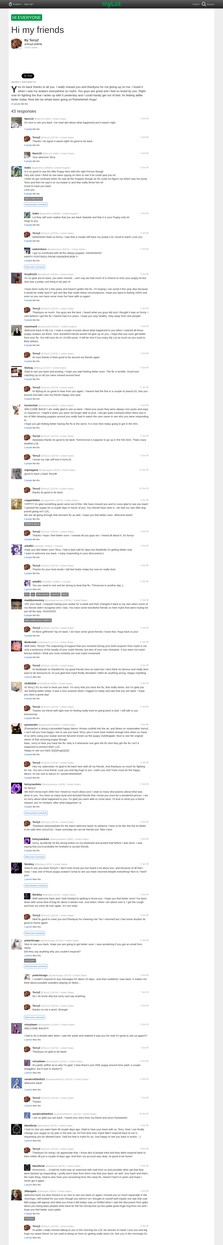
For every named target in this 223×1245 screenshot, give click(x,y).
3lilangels (30, 1191)
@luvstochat (44, 405)
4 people (28, 428)
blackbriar (30, 1125)
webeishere (39, 249)
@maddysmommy (54, 600)
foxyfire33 (30, 274)
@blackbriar (44, 1125)
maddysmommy (34, 600)
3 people (28, 320)
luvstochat (30, 405)
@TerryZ (28, 44)
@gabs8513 (38, 167)
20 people (15, 104)
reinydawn (30, 1024)
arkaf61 (29, 545)
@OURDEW (43, 683)
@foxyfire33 (43, 274)
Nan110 (29, 118)
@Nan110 (39, 119)
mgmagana (31, 469)
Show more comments (34, 267)
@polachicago (47, 940)
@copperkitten (48, 500)
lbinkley (29, 864)
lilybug (28, 367)
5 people (28, 145)
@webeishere (54, 249)
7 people (28, 129)
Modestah (30, 642)
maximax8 (30, 326)
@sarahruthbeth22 (54, 1079)
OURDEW (30, 683)
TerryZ (34, 40)
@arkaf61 (39, 546)
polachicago (32, 940)
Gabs (27, 167)
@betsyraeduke (50, 784)
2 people (28, 260)
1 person (28, 589)
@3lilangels (43, 1191)
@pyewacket (44, 724)
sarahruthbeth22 (34, 1079)
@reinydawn (44, 1024)
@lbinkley (40, 864)
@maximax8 (44, 326)
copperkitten (32, 500)
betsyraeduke (32, 784)
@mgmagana (45, 470)
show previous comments (36, 204)
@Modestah (43, 642)
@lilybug (37, 368)
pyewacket (31, 724)
